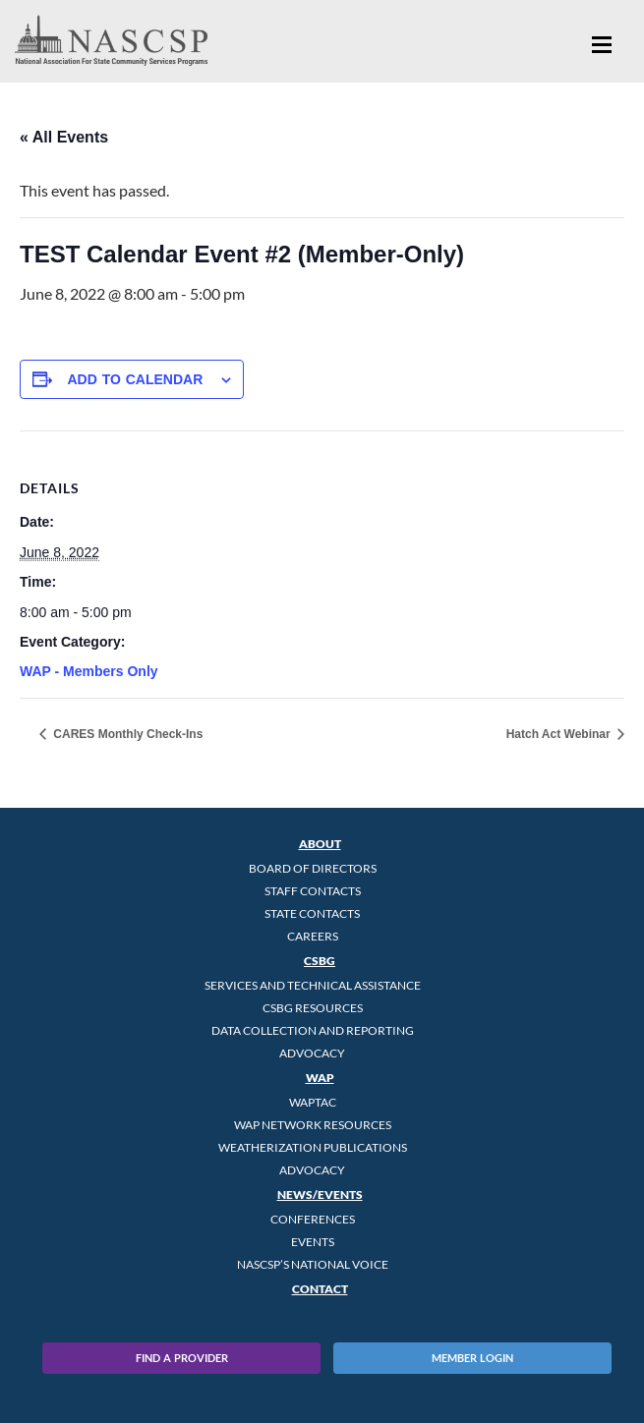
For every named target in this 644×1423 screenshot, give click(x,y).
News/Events (320, 1194)
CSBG (319, 960)
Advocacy (312, 1053)
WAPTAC (312, 1102)
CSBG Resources (313, 1007)
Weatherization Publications (312, 1147)
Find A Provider (182, 1357)
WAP (320, 1077)
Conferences (312, 1219)
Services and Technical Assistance (313, 985)
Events (312, 1241)
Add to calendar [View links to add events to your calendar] (135, 379)
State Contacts (312, 913)
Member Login (472, 1357)
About (320, 843)
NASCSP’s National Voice (312, 1264)
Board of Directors (313, 868)
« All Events (64, 137)
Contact (320, 1288)
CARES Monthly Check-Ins (126, 734)
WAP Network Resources (312, 1124)
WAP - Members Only (89, 671)
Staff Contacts (312, 890)
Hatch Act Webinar (560, 734)
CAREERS (312, 936)
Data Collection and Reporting (312, 1030)
